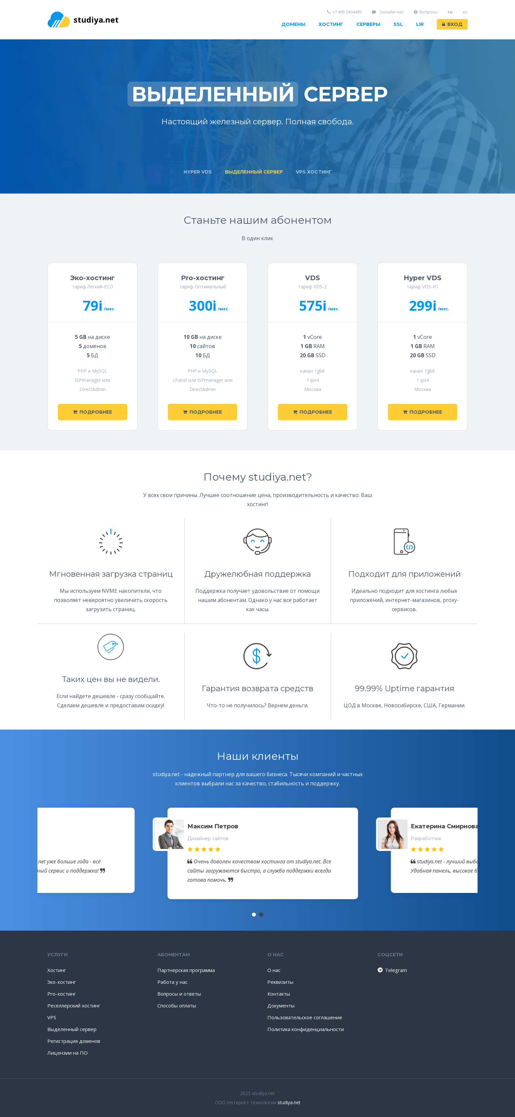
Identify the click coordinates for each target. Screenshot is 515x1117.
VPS (51, 1017)
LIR (420, 24)
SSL (398, 24)
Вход (452, 24)
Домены (293, 24)
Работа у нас (172, 982)
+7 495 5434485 (344, 12)
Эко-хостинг (61, 982)
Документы (281, 1005)
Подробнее (92, 412)
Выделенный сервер (72, 1029)
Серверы (368, 24)
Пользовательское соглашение (304, 1017)
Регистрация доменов (73, 1041)
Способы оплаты (176, 1005)
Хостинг (331, 24)
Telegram (392, 970)
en (465, 12)
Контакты (278, 993)
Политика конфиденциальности (305, 1029)
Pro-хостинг (61, 993)
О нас (273, 970)
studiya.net (83, 19)
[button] (254, 914)
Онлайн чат (388, 12)
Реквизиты (280, 982)
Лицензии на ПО (67, 1052)
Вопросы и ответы (179, 993)
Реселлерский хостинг (73, 1005)
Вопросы (426, 12)
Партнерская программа (186, 970)
